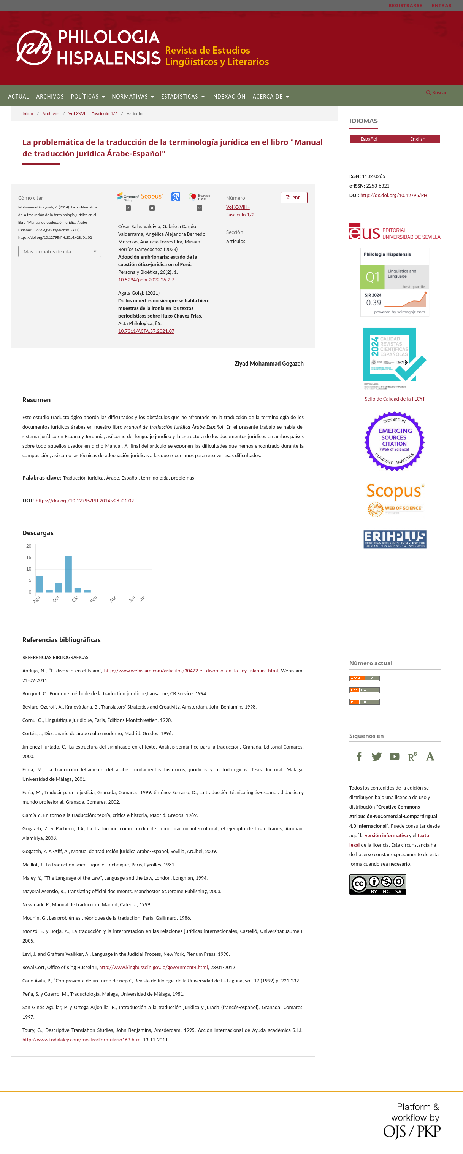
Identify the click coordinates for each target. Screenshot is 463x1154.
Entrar (442, 5)
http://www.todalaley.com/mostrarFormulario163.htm (81, 1039)
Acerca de (269, 96)
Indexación (228, 96)
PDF (295, 197)
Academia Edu (430, 756)
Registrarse (405, 5)
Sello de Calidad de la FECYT (395, 364)
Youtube (394, 756)
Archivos (50, 96)
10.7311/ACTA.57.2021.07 (146, 331)
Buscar (436, 92)
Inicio (27, 113)
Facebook (358, 756)
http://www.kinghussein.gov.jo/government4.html (153, 967)
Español (363, 139)
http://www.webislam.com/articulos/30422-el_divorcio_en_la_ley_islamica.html (191, 671)
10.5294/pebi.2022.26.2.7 (146, 280)
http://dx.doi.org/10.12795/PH (393, 195)
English (417, 139)
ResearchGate (412, 756)
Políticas (86, 96)
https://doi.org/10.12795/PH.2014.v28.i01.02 (85, 501)
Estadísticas (180, 96)
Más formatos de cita (47, 251)
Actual (18, 96)
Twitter (376, 756)
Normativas (130, 96)
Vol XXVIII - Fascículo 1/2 (92, 113)
